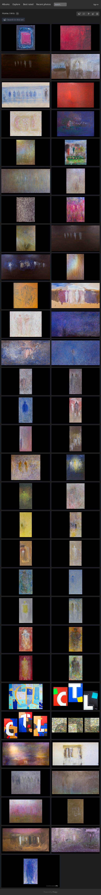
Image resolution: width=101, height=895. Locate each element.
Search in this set (15, 19)
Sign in (96, 4)
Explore (16, 4)
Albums (6, 4)
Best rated (28, 4)
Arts (12, 13)
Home (5, 13)
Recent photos (43, 4)
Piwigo (55, 892)
